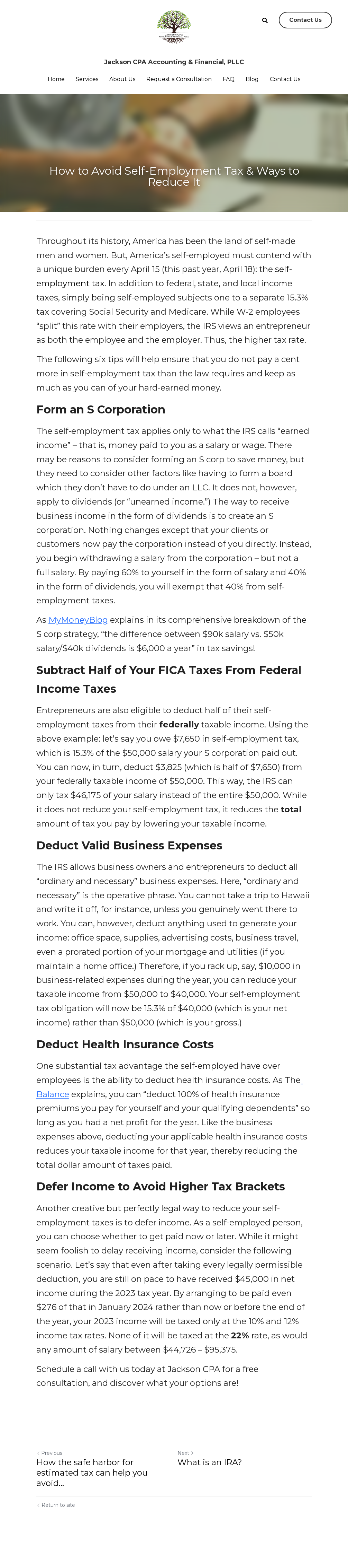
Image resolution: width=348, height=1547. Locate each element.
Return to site (55, 1505)
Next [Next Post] (185, 1453)
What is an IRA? (209, 1462)
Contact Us (305, 20)
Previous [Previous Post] (49, 1453)
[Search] (265, 21)
